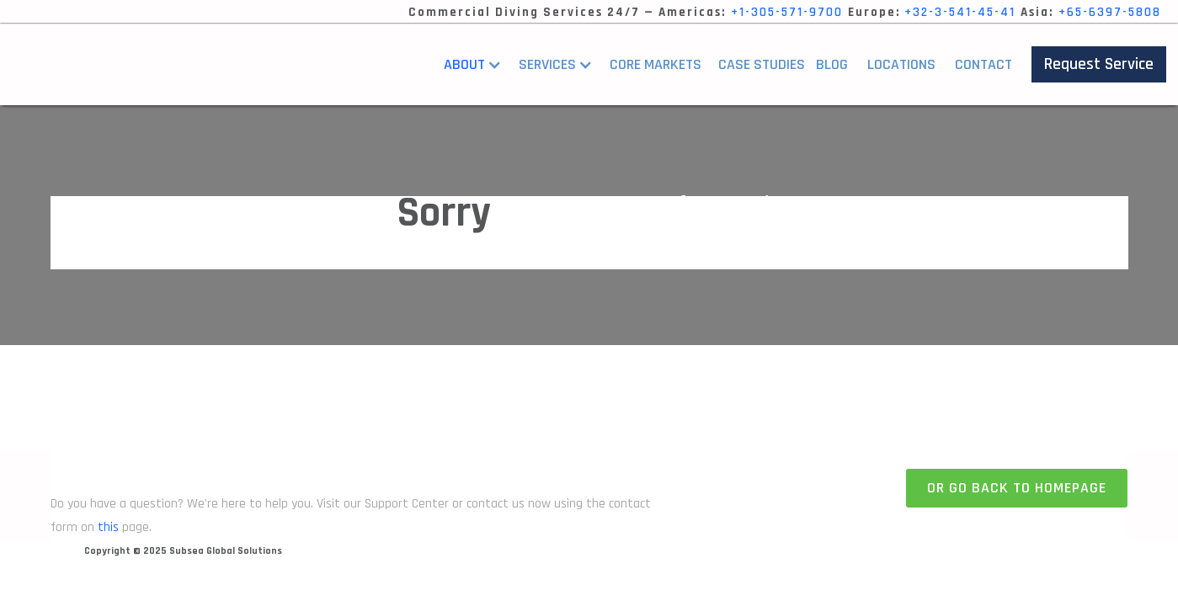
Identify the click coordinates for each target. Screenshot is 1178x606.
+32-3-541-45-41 (959, 12)
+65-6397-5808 (1109, 12)
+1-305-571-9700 (787, 12)
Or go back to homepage (1016, 487)
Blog (832, 64)
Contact (983, 64)
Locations (901, 64)
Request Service (1099, 64)
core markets (655, 64)
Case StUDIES (761, 64)
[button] (477, 65)
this (108, 527)
